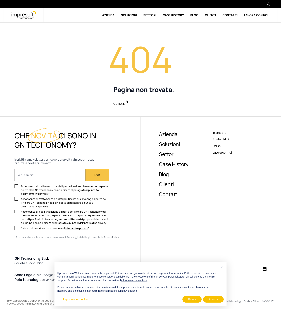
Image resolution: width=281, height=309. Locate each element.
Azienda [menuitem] (168, 134)
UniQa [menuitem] (217, 146)
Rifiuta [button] (192, 299)
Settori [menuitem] (167, 154)
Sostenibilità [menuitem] (221, 140)
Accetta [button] (213, 299)
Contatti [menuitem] (168, 194)
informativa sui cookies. (134, 280)
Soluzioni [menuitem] (169, 144)
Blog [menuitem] (164, 174)
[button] (222, 267)
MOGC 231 (268, 301)
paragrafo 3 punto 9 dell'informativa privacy (80, 223)
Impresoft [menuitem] (219, 133)
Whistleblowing (231, 301)
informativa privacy (76, 228)
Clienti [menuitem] (166, 184)
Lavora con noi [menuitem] (222, 153)
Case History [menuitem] (174, 164)
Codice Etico (251, 301)
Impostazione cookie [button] (75, 299)
